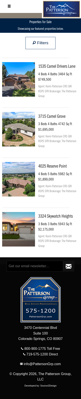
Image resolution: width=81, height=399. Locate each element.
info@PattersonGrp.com (40, 364)
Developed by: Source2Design (40, 385)
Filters (40, 43)
